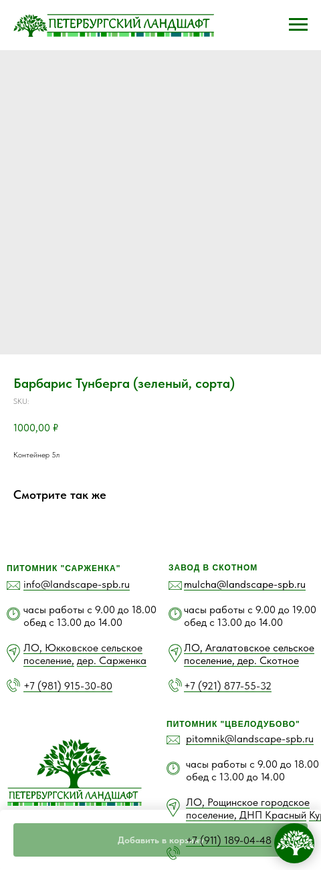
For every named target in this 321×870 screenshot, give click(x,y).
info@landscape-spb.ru (76, 584)
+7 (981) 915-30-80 (67, 685)
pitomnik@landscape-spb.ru (250, 738)
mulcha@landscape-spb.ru (245, 584)
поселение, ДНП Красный (246, 814)
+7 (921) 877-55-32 (228, 685)
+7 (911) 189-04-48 (229, 840)
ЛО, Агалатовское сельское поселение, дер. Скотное (249, 654)
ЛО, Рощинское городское (248, 802)
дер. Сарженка (111, 660)
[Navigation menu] (298, 24)
